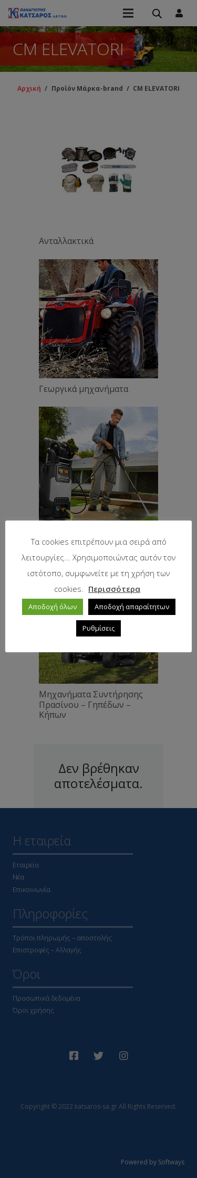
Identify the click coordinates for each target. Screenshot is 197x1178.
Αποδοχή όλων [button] (52, 606)
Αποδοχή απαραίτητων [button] (132, 606)
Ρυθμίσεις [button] (98, 628)
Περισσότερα (114, 588)
